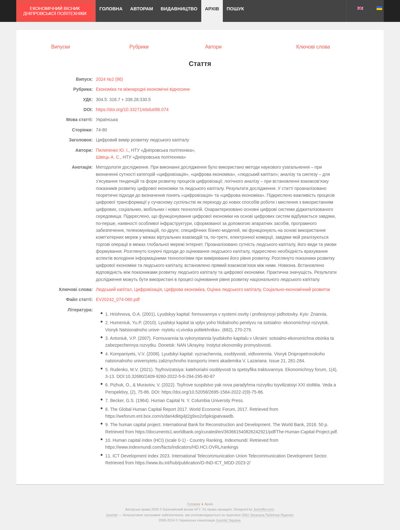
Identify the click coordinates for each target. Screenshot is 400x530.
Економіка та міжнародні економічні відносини (143, 89)
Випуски (60, 46)
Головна (193, 504)
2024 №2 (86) (109, 79)
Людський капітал (114, 289)
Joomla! (112, 515)
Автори (213, 46)
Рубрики (139, 46)
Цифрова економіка (184, 289)
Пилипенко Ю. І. (112, 150)
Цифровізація (148, 289)
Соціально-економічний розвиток (296, 289)
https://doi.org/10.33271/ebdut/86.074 (132, 109)
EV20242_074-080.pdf (118, 299)
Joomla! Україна (228, 520)
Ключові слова (313, 46)
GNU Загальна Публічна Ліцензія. (268, 515)
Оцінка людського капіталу (234, 289)
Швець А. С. (108, 157)
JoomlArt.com (263, 509)
